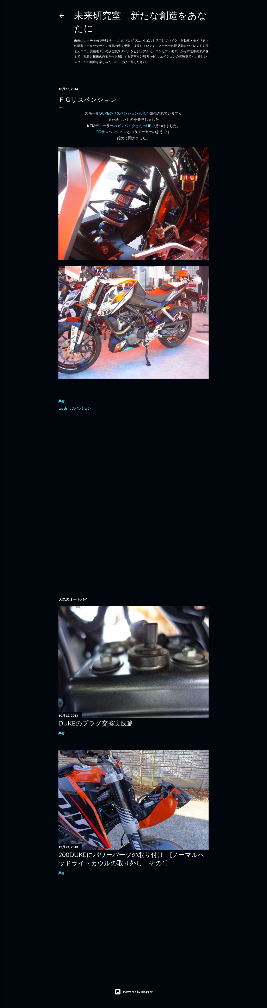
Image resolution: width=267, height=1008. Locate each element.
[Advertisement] (133, 461)
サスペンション (80, 408)
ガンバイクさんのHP (134, 125)
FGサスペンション (111, 131)
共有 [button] (61, 401)
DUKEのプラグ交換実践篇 (95, 723)
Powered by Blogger (134, 992)
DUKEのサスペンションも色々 (124, 113)
